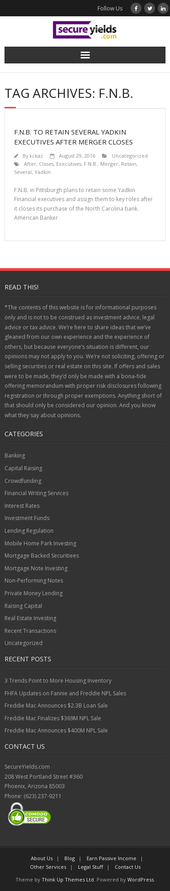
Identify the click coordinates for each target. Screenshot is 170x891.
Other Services (48, 866)
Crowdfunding (23, 481)
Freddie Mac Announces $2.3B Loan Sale (56, 705)
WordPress (140, 879)
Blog (69, 858)
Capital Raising (23, 468)
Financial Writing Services (36, 493)
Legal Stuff (90, 866)
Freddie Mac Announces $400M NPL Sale (56, 730)
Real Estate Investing (30, 618)
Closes (46, 163)
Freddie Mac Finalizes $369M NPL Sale (53, 718)
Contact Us (128, 866)
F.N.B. (90, 163)
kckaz (36, 155)
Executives (68, 163)
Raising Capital (23, 606)
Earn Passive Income (111, 858)
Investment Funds (27, 518)
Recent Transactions (30, 631)
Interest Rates (22, 506)
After (30, 163)
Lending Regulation (29, 531)
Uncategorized (130, 155)
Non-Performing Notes (34, 580)
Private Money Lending (34, 593)
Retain (128, 163)
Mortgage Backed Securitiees (42, 555)
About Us (42, 858)
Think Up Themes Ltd (68, 879)
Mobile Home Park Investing (40, 543)
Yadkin (42, 172)
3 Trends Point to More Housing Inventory (58, 680)
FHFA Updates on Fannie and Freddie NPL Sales (65, 693)
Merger (109, 163)
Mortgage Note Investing (36, 568)
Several (23, 172)
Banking (15, 455)
